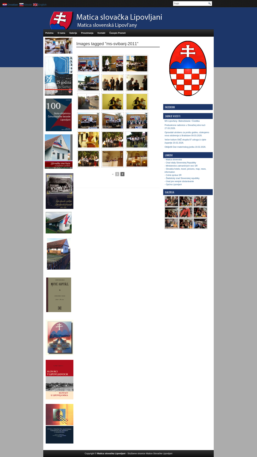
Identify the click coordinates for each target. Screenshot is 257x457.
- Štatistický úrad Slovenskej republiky (182, 178)
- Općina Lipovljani (173, 184)
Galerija (73, 33)
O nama (61, 33)
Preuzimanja (87, 33)
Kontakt (101, 33)
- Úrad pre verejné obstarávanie (179, 181)
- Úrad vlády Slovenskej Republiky (180, 162)
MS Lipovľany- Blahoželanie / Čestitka (182, 121)
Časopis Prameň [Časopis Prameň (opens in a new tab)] (117, 33)
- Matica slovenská (173, 159)
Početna (49, 33)
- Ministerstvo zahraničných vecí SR (181, 166)
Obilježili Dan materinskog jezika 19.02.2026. (185, 147)
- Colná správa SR (173, 175)
